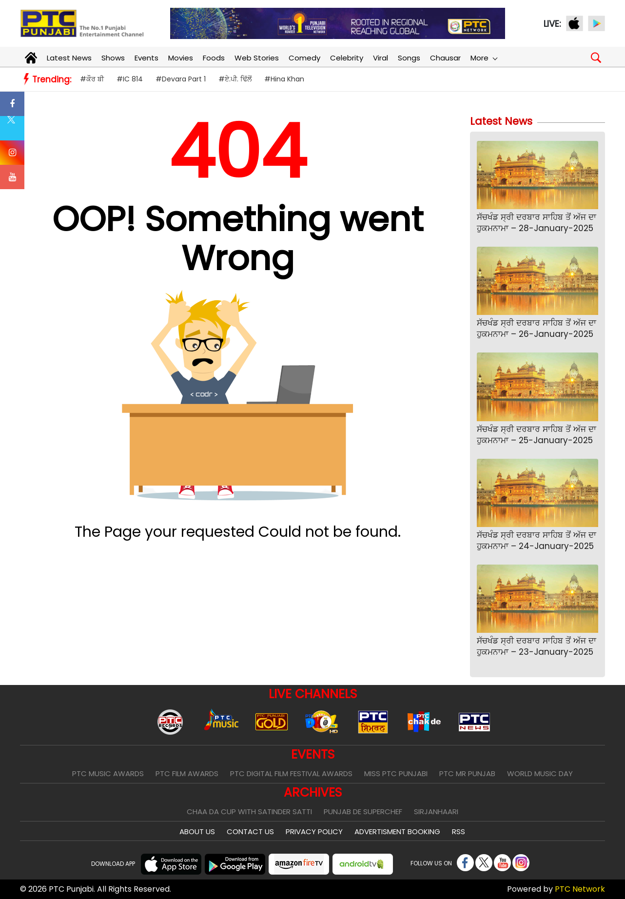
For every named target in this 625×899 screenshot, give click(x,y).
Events (146, 58)
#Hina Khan (284, 79)
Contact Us (250, 831)
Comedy (304, 58)
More (483, 58)
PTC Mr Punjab (467, 773)
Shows (113, 58)
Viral (380, 58)
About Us (197, 831)
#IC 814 (130, 79)
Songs (409, 58)
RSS (458, 831)
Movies (180, 58)
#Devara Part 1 (181, 79)
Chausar (445, 58)
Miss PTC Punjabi (396, 773)
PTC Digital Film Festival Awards (291, 773)
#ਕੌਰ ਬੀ (92, 79)
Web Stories (256, 58)
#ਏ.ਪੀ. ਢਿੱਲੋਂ (235, 79)
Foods (214, 58)
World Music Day (540, 773)
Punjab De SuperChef (363, 811)
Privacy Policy (314, 831)
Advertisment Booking (397, 831)
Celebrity (346, 58)
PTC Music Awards (108, 773)
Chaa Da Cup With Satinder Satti (249, 811)
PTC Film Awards (187, 773)
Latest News (69, 58)
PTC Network (580, 889)
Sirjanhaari (436, 811)
